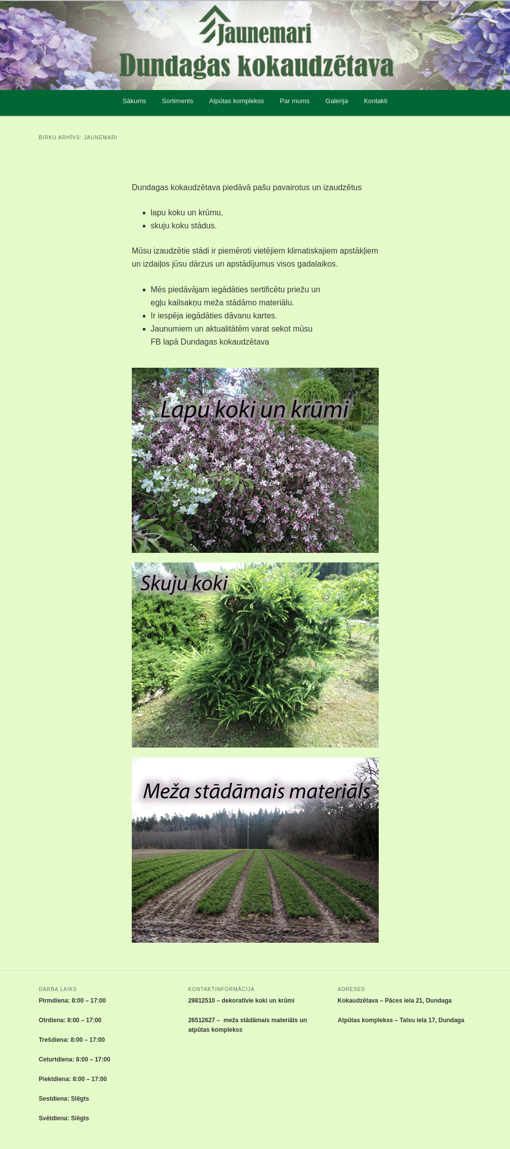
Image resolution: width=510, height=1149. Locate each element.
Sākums (134, 101)
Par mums (294, 101)
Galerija (336, 101)
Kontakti (375, 101)
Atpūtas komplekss (236, 101)
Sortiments (177, 101)
